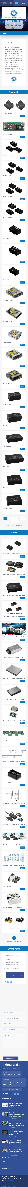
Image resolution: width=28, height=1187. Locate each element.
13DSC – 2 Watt (7, 217)
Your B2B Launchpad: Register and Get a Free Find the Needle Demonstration (16, 1114)
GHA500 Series (7, 886)
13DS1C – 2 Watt (7, 176)
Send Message (10, 1058)
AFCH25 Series (7, 404)
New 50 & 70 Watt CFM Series (11, 928)
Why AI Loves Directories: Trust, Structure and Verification (16, 1105)
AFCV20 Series (7, 425)
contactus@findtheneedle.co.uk (11, 1074)
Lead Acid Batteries (8, 741)
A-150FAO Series (7, 321)
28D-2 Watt (6, 259)
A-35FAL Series (7, 342)
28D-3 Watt (6, 280)
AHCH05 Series (7, 446)
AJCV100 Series (7, 508)
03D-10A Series (7, 134)
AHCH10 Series (7, 467)
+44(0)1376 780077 (14, 1089)
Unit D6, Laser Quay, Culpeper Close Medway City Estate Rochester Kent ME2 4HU (13, 962)
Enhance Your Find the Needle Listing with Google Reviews (16, 1142)
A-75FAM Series (7, 383)
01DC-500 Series (7, 113)
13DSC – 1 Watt (7, 196)
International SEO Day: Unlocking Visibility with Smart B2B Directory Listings (16, 1123)
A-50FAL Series (7, 363)
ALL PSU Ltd (14, 21)
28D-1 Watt (6, 238)
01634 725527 (14, 25)
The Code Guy (10, 1180)
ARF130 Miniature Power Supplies (12, 907)
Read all (5, 1157)
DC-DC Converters (8, 782)
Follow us (6, 1168)
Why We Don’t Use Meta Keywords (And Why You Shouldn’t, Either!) (15, 1151)
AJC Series (6, 487)
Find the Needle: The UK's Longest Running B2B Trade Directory (16, 1133)
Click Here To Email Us (15, 975)
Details (22, 116)
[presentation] (14, 1052)
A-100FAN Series (7, 300)
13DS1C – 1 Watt (7, 155)
